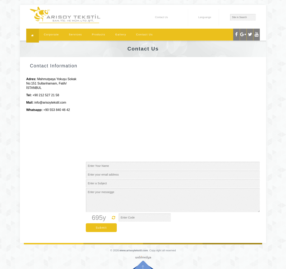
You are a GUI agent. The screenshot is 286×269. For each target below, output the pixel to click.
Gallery (120, 34)
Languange (201, 17)
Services (75, 34)
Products (98, 34)
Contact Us (144, 34)
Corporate (51, 34)
